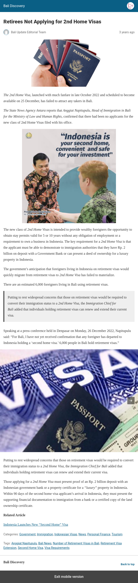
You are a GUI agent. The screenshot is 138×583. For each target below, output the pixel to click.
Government (27, 534)
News (82, 534)
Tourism (117, 534)
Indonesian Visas (65, 534)
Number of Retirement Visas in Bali (76, 543)
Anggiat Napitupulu (24, 543)
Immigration (45, 534)
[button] (131, 400)
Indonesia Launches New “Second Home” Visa (35, 524)
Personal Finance (98, 534)
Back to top (128, 564)
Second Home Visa (30, 548)
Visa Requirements (57, 548)
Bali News (45, 543)
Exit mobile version (68, 577)
